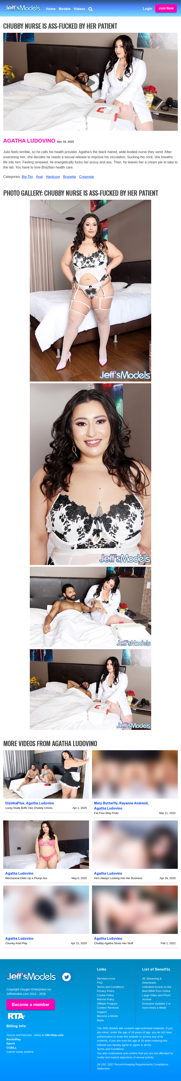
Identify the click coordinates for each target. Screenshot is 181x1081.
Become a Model (107, 1016)
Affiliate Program (107, 1003)
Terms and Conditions (110, 987)
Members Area (106, 978)
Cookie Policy (105, 995)
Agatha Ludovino (29, 141)
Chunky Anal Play (16, 943)
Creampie (86, 177)
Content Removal (107, 1007)
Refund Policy (105, 999)
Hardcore (53, 177)
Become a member (31, 1004)
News (100, 1020)
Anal (39, 177)
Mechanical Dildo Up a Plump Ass (26, 878)
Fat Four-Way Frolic (106, 813)
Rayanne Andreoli (133, 803)
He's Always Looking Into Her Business (118, 878)
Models (65, 9)
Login (147, 9)
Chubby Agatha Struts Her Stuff (113, 943)
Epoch (10, 1043)
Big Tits (27, 177)
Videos (79, 9)
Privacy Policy (105, 991)
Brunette (69, 177)
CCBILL (11, 1047)
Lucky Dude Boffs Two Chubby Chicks (29, 808)
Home (51, 9)
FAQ (100, 982)
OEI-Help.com (54, 1035)
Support (102, 1012)
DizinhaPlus (14, 803)
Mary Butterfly (106, 803)
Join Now (165, 8)
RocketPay (13, 1039)
